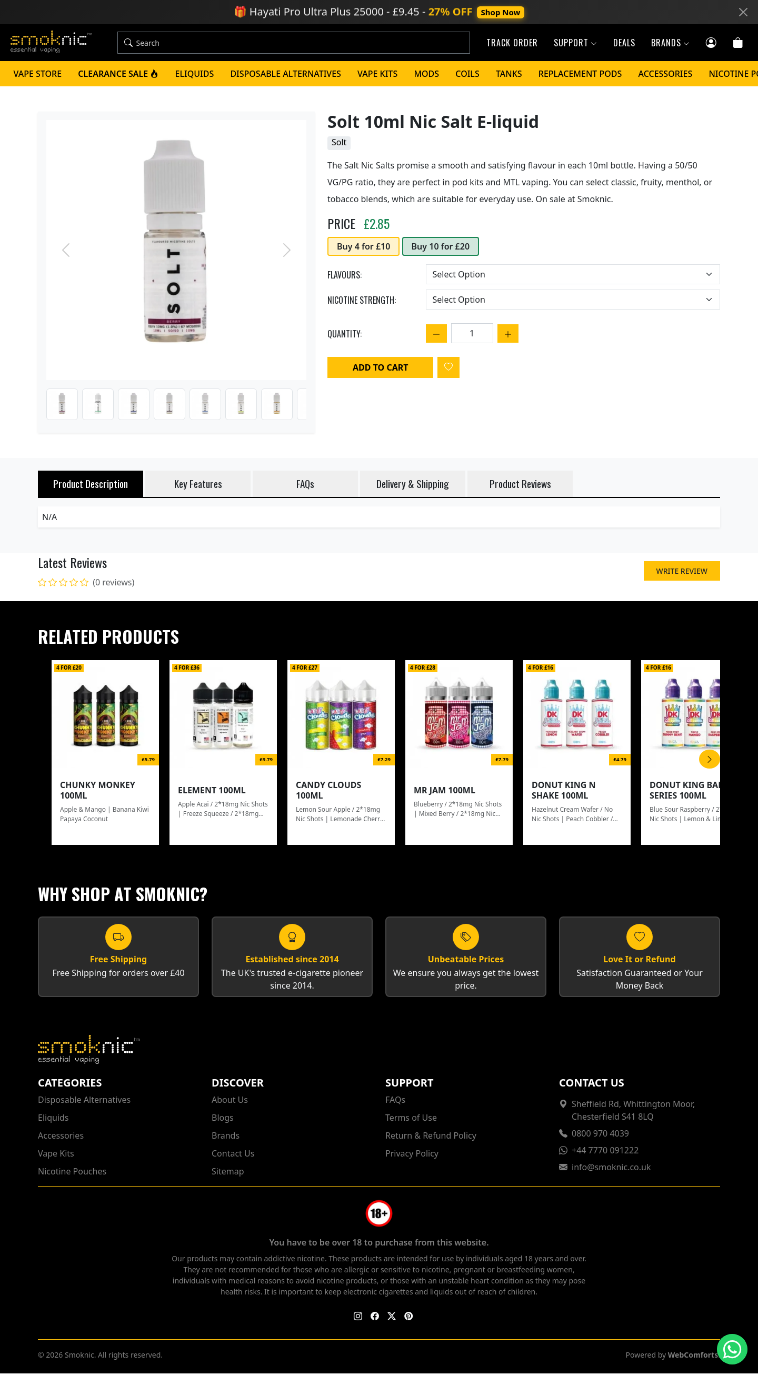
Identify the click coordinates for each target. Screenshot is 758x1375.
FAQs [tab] (305, 485)
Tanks (509, 75)
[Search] (305, 43)
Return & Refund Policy (430, 1137)
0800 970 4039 (600, 1135)
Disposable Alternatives (285, 75)
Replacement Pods (580, 75)
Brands (226, 1137)
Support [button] (575, 43)
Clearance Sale (118, 75)
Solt (339, 144)
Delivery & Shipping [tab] (412, 485)
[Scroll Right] (709, 760)
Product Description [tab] (90, 485)
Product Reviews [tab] (520, 485)
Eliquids (194, 75)
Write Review (681, 572)
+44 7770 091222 (605, 1152)
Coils (467, 75)
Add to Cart (380, 369)
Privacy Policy (411, 1155)
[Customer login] (711, 42)
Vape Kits (377, 75)
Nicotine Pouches (72, 1173)
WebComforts (693, 1356)
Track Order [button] (512, 43)
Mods (426, 75)
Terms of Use (411, 1119)
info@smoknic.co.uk (611, 1168)
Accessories (666, 75)
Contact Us (233, 1155)
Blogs (223, 1119)
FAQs (395, 1101)
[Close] (743, 12)
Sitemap (228, 1173)
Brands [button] (670, 43)
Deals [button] (624, 43)
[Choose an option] (573, 276)
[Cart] (738, 42)
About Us (230, 1101)
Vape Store (38, 75)
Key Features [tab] (198, 485)
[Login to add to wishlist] (448, 369)
